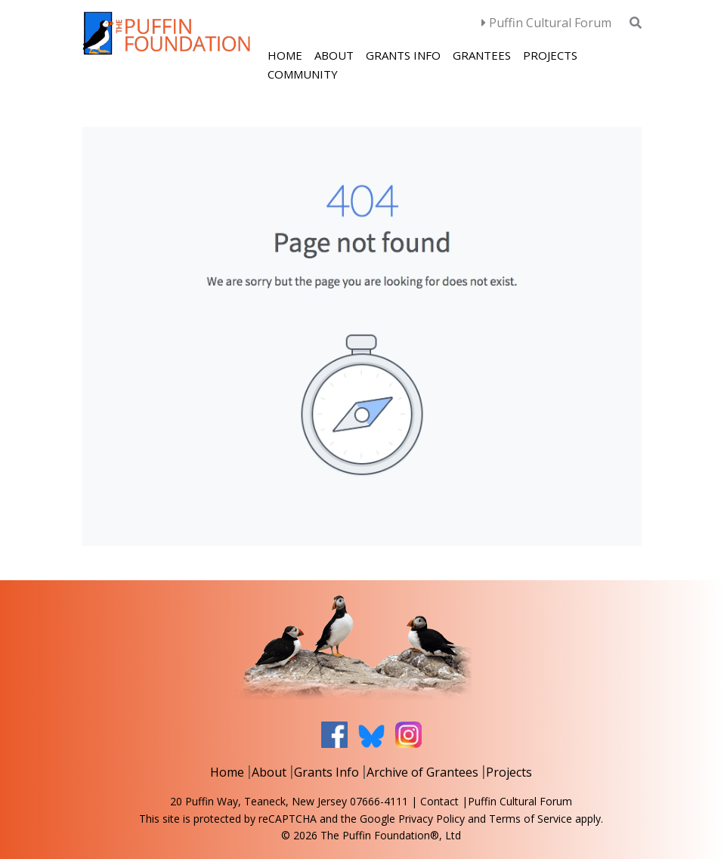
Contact (439, 801)
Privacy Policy (431, 818)
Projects (550, 55)
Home (285, 55)
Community (303, 74)
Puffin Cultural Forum (546, 22)
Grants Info (403, 55)
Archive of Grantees (422, 772)
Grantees (482, 55)
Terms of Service (530, 818)
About (334, 55)
